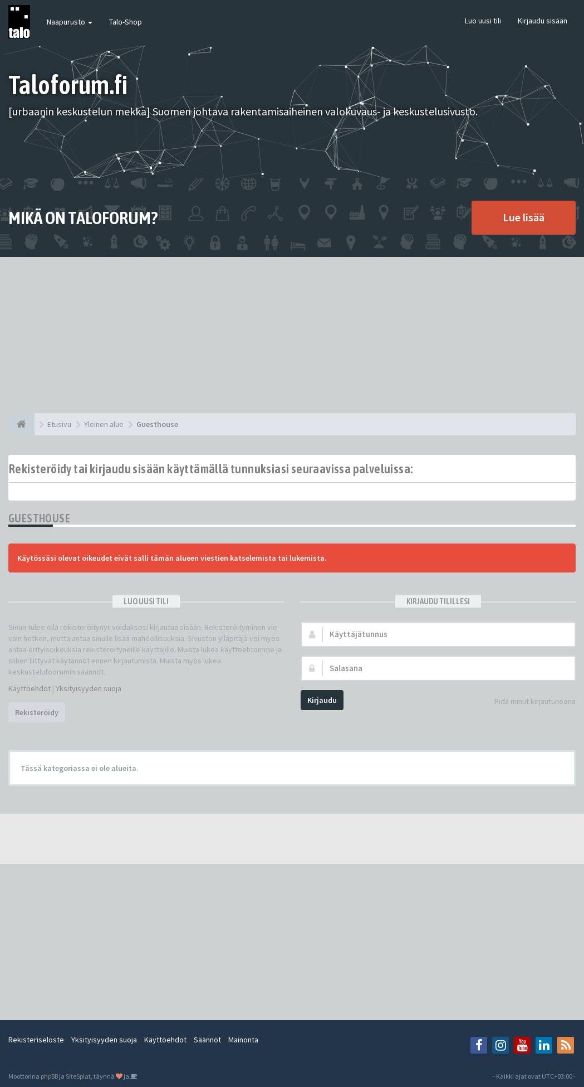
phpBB (49, 1076)
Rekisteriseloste (36, 1040)
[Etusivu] (21, 424)
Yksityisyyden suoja (88, 688)
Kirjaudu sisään (542, 21)
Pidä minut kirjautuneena (529, 702)
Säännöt (207, 1040)
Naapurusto (69, 22)
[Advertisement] (292, 335)
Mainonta (243, 1040)
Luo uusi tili (483, 21)
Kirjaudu (322, 700)
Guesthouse (39, 518)
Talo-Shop (125, 22)
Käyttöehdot (29, 688)
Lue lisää (523, 217)
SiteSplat (78, 1076)
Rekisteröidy (36, 712)
